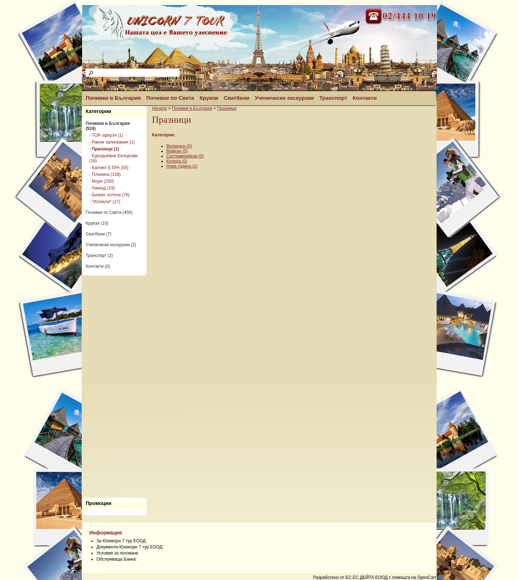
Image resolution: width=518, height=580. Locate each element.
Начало (159, 108)
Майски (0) (176, 151)
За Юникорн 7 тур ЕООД (121, 540)
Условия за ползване (117, 553)
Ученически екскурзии (284, 98)
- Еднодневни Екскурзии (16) (113, 158)
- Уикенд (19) (102, 188)
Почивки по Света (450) (109, 212)
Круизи (209, 98)
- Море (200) (101, 181)
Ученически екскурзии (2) (111, 244)
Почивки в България (113, 98)
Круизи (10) (97, 223)
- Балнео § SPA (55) (108, 167)
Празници (227, 108)
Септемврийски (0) (185, 156)
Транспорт (333, 98)
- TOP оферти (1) (106, 135)
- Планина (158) (105, 174)
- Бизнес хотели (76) (109, 194)
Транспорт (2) (99, 255)
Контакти (365, 98)
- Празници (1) (104, 148)
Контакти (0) (98, 266)
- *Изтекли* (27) (104, 201)
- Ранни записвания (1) (112, 142)
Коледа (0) (176, 161)
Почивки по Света (170, 98)
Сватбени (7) (98, 234)
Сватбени (236, 98)
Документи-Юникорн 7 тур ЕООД (129, 546)
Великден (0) (179, 146)
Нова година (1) (182, 166)
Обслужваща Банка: (116, 559)
